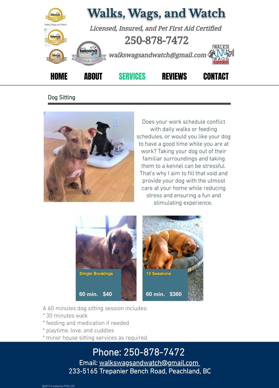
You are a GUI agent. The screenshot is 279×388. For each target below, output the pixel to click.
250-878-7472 (157, 40)
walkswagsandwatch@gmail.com (157, 55)
